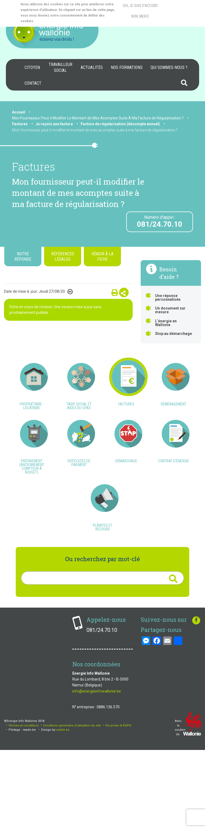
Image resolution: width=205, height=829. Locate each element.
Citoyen (32, 67)
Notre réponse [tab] (22, 256)
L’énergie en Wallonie (166, 323)
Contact (33, 83)
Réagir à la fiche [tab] (102, 256)
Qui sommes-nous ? (169, 67)
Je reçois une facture (54, 124)
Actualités (92, 67)
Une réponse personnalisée (167, 298)
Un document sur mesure (170, 310)
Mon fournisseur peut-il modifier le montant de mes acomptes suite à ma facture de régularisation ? (95, 130)
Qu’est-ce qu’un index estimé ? (106, 379)
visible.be (63, 808)
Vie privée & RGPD (118, 804)
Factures (20, 124)
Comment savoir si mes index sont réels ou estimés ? (51, 385)
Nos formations (127, 67)
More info (56, 21)
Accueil (18, 112)
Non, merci (140, 16)
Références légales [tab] (62, 256)
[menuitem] (32, 67)
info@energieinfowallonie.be (96, 770)
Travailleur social (60, 67)
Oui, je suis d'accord (140, 5)
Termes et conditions (23, 804)
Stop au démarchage (173, 333)
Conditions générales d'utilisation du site (72, 804)
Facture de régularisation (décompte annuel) (120, 124)
